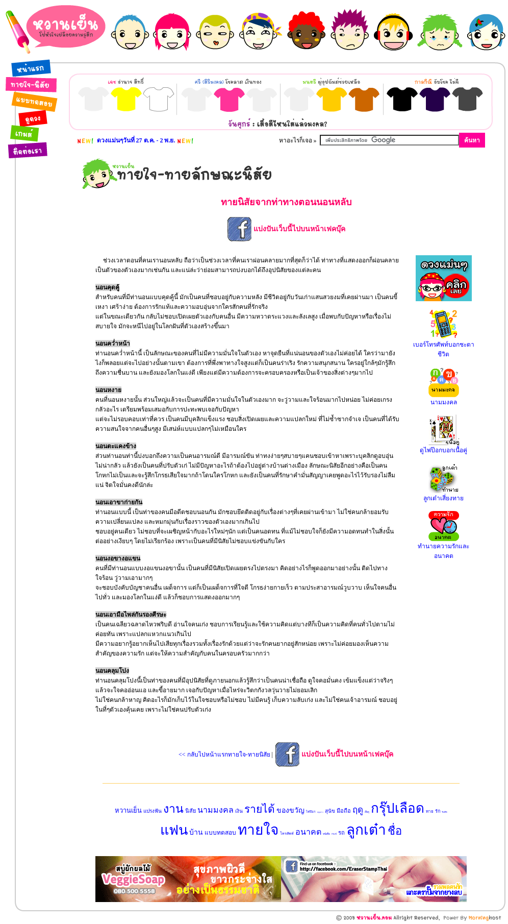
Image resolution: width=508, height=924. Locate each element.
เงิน (239, 811)
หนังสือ (326, 834)
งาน (173, 809)
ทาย (430, 811)
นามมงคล (215, 810)
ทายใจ (258, 830)
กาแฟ (334, 834)
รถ (341, 833)
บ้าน (196, 832)
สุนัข (330, 811)
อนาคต (308, 832)
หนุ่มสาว (320, 812)
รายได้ (259, 809)
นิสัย (190, 811)
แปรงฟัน (152, 811)
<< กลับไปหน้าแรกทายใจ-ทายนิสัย (224, 754)
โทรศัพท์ (287, 834)
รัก (437, 811)
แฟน (174, 830)
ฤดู (357, 810)
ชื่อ (395, 830)
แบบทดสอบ (220, 832)
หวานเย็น (128, 810)
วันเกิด (444, 812)
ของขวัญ (290, 810)
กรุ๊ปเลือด (397, 808)
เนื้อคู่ (367, 812)
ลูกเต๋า (366, 830)
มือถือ (344, 811)
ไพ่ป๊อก (311, 811)
